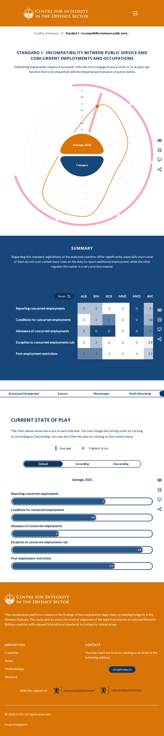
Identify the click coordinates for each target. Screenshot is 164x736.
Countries (11, 652)
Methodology (14, 669)
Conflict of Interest (46, 33)
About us (11, 677)
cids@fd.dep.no (122, 669)
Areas (9, 660)
